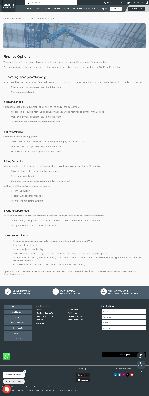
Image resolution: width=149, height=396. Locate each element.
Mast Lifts (39, 320)
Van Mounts (72, 313)
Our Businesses (19, 18)
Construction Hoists (75, 320)
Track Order (135, 2)
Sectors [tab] (18, 338)
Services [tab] (18, 333)
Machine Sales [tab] (18, 312)
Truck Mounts (73, 310)
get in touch (84, 271)
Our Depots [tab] (18, 328)
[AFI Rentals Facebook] (119, 374)
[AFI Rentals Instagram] (123, 374)
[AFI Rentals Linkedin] (115, 374)
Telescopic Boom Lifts (44, 316)
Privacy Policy (39, 387)
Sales (35, 8)
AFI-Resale (34, 18)
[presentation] (112, 341)
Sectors (66, 8)
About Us (77, 8)
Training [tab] (17, 317)
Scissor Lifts (40, 310)
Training (45, 8)
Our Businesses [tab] (17, 322)
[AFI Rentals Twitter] (127, 375)
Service (55, 8)
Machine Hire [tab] (17, 307)
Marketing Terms (24, 387)
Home (6, 18)
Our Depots (102, 8)
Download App (81, 369)
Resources (89, 8)
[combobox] (51, 2)
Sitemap (50, 387)
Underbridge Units (75, 316)
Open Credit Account (136, 9)
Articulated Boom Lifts (44, 313)
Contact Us (115, 8)
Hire (27, 8)
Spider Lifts (40, 323)
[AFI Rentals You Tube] (131, 374)
